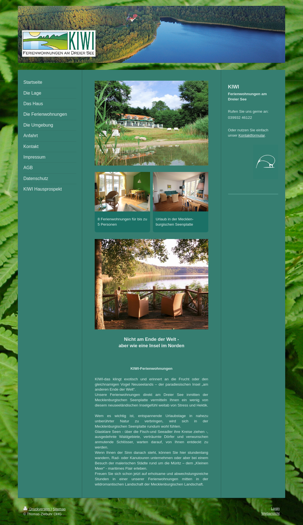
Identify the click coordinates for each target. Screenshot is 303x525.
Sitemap (59, 509)
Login (275, 509)
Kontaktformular (251, 135)
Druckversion (37, 509)
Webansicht (270, 514)
